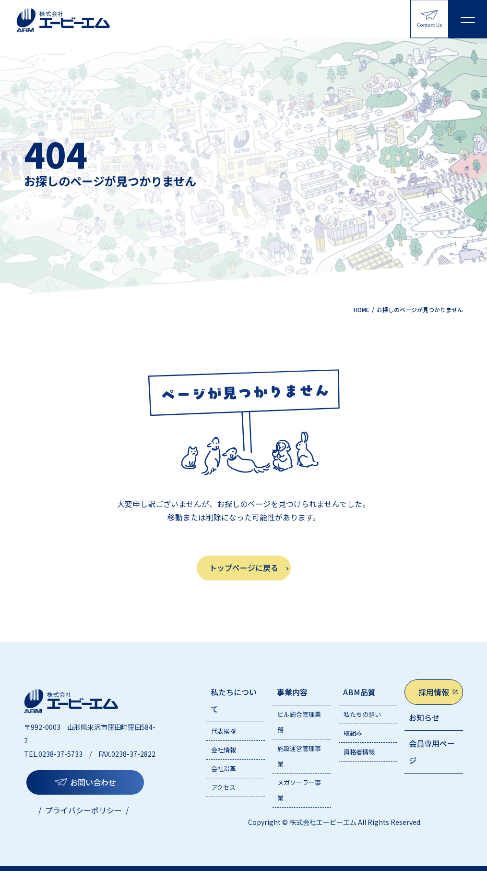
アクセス (223, 787)
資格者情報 (359, 751)
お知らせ (424, 717)
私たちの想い (362, 714)
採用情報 (433, 692)
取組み (353, 733)
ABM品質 (359, 692)
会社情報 (223, 749)
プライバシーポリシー (83, 810)
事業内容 (292, 692)
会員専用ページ (432, 752)
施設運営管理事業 (299, 756)
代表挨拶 (223, 731)
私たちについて (234, 700)
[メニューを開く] (468, 19)
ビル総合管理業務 (299, 722)
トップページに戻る (243, 567)
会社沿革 (223, 768)
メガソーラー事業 (299, 790)
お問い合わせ (93, 782)
